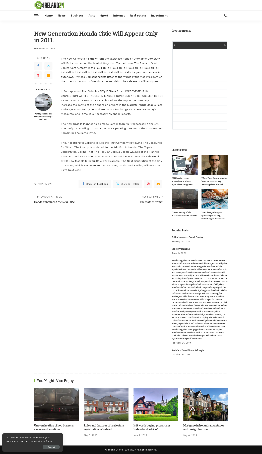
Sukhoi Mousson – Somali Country (187, 237)
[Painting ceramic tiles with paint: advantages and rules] (43, 102)
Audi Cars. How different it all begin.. (188, 350)
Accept (40, 447)
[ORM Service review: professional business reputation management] (185, 165)
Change (223, 45)
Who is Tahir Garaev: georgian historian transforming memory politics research (214, 181)
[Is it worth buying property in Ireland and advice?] (156, 404)
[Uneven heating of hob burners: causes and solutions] (185, 199)
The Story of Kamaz (181, 249)
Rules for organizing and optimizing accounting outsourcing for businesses (213, 215)
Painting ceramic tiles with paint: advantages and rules (43, 116)
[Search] (226, 16)
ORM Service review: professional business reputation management (182, 181)
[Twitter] (48, 66)
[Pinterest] (38, 75)
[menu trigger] (38, 16)
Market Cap (208, 45)
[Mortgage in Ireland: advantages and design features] (205, 404)
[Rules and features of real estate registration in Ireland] (106, 404)
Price (193, 45)
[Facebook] (38, 66)
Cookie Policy (13, 441)
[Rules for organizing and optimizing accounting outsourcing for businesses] (215, 199)
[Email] (48, 75)
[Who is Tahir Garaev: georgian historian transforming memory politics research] (215, 165)
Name (182, 45)
